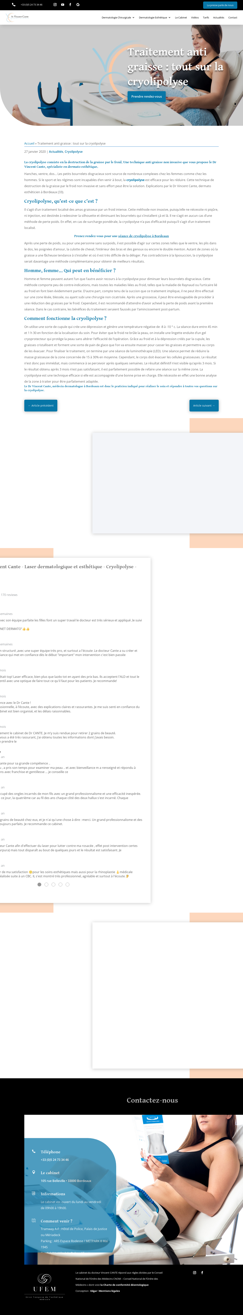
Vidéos (195, 17)
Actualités (218, 17)
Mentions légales (109, 1291)
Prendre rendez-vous (146, 96)
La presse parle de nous (220, 5)
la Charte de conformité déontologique (124, 1285)
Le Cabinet (181, 17)
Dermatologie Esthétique (153, 17)
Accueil (29, 143)
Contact (232, 17)
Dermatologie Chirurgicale (116, 17)
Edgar (93, 1291)
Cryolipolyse (74, 152)
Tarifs (206, 17)
